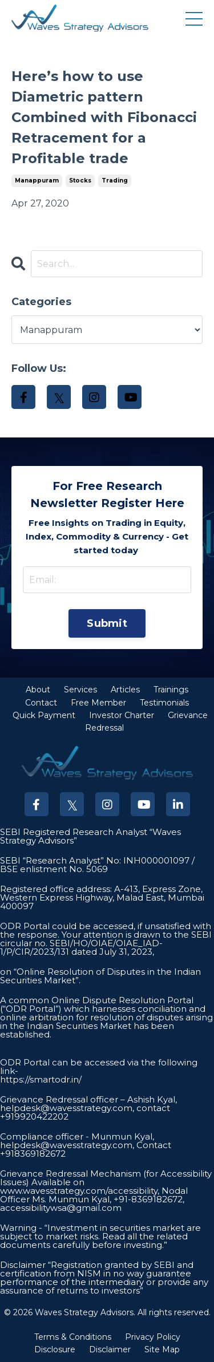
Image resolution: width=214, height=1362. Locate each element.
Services (80, 689)
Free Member (98, 703)
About (38, 689)
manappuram (37, 180)
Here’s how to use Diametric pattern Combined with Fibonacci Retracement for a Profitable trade (104, 117)
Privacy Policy (152, 1337)
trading (115, 180)
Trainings (171, 689)
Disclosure (54, 1349)
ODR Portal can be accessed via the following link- (98, 1066)
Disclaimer (110, 1349)
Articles (125, 689)
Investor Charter (121, 715)
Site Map (162, 1349)
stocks (80, 180)
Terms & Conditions (72, 1337)
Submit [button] (107, 623)
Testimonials (164, 703)
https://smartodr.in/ (41, 1079)
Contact (41, 703)
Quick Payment (44, 715)
